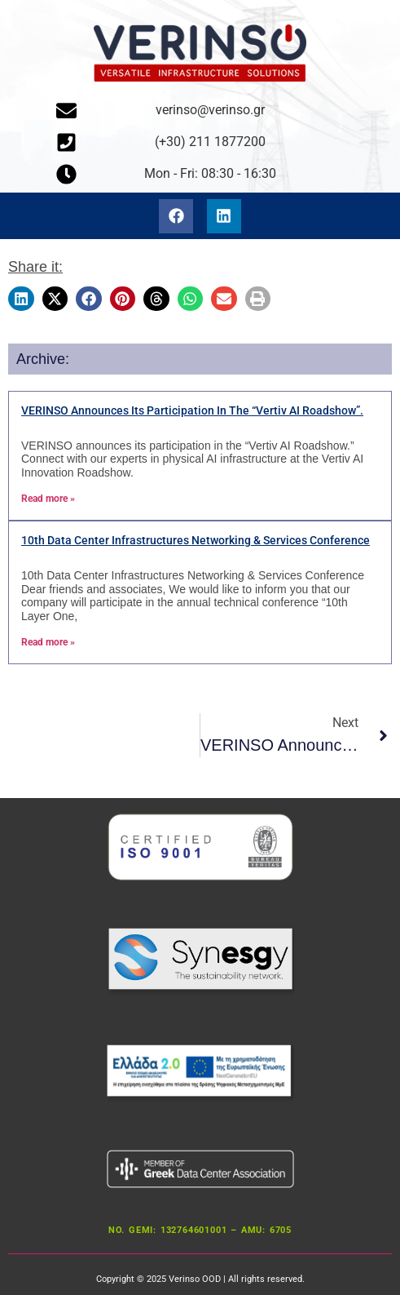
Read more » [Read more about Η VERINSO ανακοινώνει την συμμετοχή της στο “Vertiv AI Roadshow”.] (48, 498)
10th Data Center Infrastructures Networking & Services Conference (195, 540)
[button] (21, 298)
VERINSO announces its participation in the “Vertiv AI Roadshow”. (192, 410)
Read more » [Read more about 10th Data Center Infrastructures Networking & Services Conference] (48, 642)
